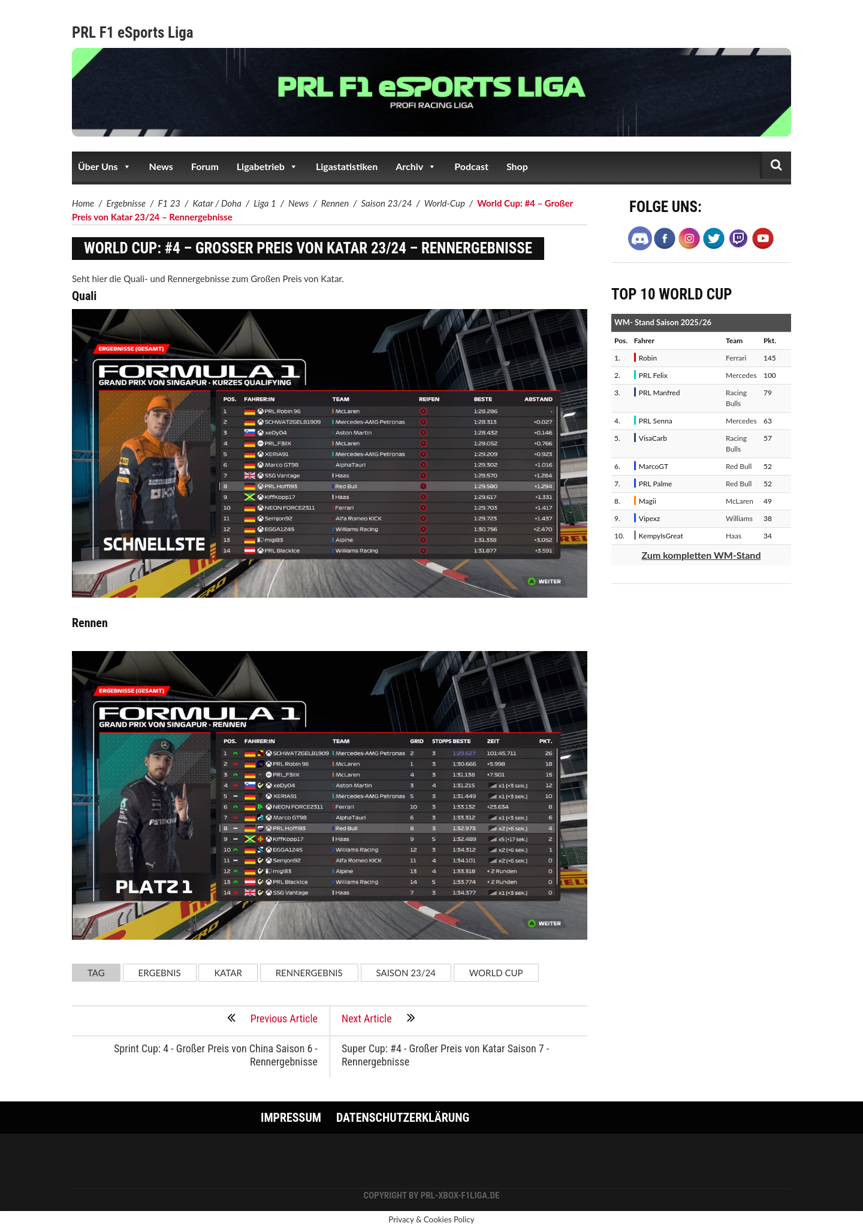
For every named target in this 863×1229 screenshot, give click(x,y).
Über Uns (104, 166)
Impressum (291, 1117)
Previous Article (272, 1017)
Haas (733, 535)
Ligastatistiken (347, 166)
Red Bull (739, 466)
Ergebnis (159, 972)
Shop (517, 166)
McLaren (739, 501)
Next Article (378, 1017)
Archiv (416, 166)
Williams (739, 518)
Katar (228, 972)
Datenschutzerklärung (402, 1117)
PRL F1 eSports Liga (133, 32)
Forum (205, 166)
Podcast (471, 166)
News (161, 166)
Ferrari (736, 357)
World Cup (496, 972)
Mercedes (741, 375)
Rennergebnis (309, 972)
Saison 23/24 (406, 972)
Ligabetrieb (267, 166)
